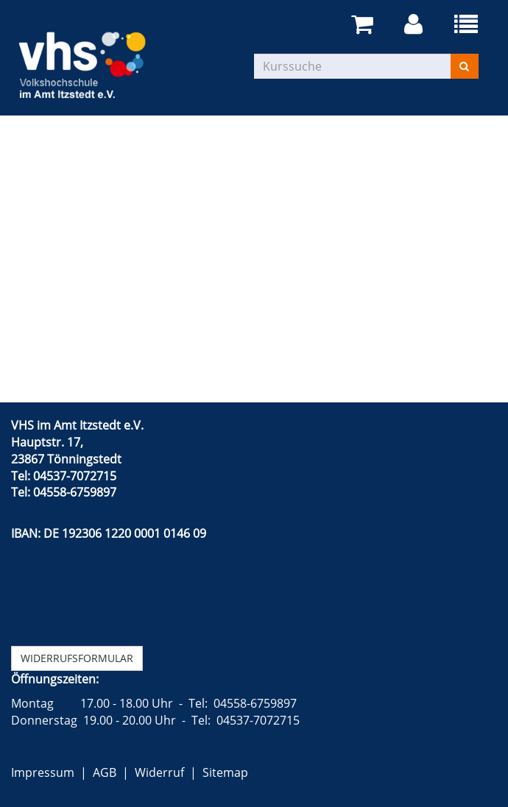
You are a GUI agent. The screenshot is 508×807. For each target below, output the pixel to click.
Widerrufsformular (77, 658)
